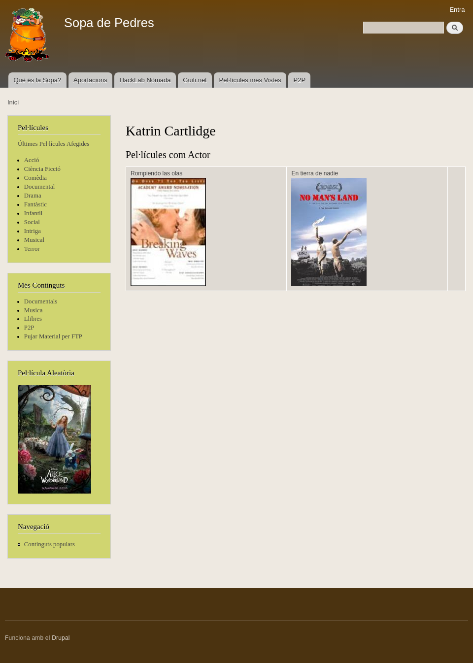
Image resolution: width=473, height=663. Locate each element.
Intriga (32, 231)
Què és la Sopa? (37, 80)
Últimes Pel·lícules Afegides (53, 143)
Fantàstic (35, 204)
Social (32, 222)
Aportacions (90, 80)
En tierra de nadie (314, 173)
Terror (32, 248)
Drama (32, 195)
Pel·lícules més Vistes (250, 80)
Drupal (61, 637)
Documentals (40, 301)
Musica (33, 310)
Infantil (33, 213)
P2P (300, 80)
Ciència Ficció (42, 169)
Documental (39, 186)
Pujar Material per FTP (53, 336)
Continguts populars (49, 544)
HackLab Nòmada (144, 80)
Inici (13, 102)
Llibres (33, 318)
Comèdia (35, 177)
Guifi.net (194, 80)
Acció (31, 160)
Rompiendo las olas (156, 173)
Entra (457, 9)
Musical (34, 239)
